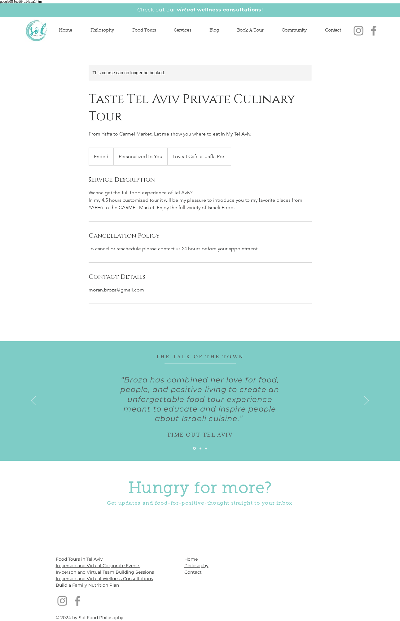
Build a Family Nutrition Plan (87, 585)
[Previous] (33, 401)
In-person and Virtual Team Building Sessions (105, 572)
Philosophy (196, 565)
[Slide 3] (206, 448)
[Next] (366, 401)
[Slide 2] (200, 448)
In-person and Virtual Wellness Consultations (104, 578)
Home (191, 559)
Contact (193, 572)
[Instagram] (358, 30)
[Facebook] (373, 30)
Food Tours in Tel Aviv (79, 559)
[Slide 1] (194, 448)
